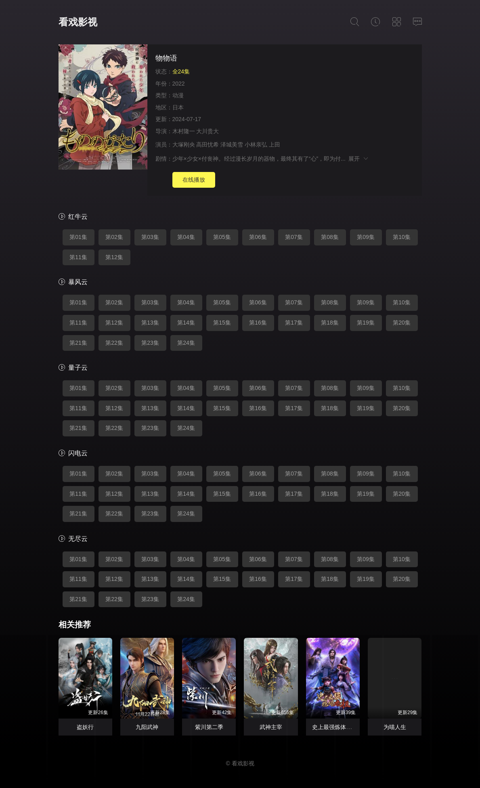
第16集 (258, 322)
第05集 (222, 237)
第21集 (78, 343)
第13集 (150, 322)
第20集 (402, 322)
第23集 (150, 343)
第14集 (186, 322)
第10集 (402, 237)
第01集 (78, 237)
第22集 (114, 343)
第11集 (78, 257)
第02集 (114, 237)
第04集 (186, 237)
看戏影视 (78, 22)
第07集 (294, 237)
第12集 (114, 257)
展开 (358, 158)
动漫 (178, 95)
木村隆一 (183, 131)
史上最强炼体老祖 (334, 727)
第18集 (330, 322)
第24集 (186, 343)
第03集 (150, 237)
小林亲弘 (256, 144)
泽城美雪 (231, 144)
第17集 (294, 322)
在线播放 (193, 179)
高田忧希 (207, 144)
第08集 (330, 237)
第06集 (258, 237)
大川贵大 (207, 131)
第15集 (222, 322)
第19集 (366, 322)
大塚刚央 (183, 144)
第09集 (366, 237)
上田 (274, 144)
